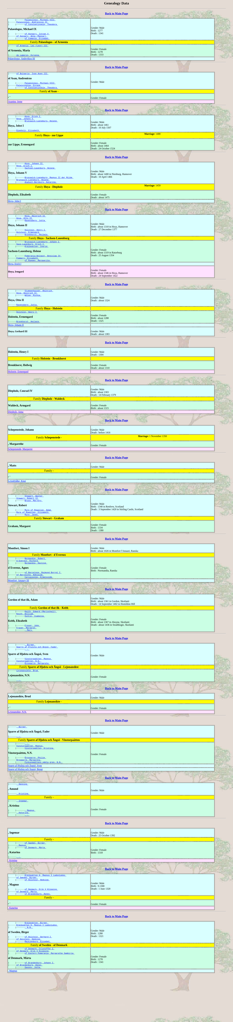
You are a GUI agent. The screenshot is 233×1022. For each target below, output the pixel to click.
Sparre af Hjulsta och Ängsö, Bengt (25, 803)
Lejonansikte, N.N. (17, 742)
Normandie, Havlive (36, 585)
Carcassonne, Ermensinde (39, 600)
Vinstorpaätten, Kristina (39, 780)
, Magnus (30, 845)
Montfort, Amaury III (18, 604)
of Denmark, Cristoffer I (39, 993)
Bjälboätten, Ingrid (36, 260)
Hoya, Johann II (34, 171)
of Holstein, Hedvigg (37, 919)
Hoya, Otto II (24, 229)
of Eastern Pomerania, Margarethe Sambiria (50, 998)
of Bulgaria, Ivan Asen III (32, 77)
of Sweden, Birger (35, 879)
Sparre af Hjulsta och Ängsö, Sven (25, 799)
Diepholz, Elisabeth (28, 137)
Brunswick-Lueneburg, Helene (41, 127)
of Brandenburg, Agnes (38, 934)
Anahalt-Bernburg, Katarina (41, 192)
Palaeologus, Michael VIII (40, 20)
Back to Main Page (116, 13)
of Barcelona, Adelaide (30, 598)
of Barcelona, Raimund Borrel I (43, 595)
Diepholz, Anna (15, 430)
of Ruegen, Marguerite (38, 275)
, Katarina (23, 848)
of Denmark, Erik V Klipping (41, 929)
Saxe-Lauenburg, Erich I (30, 257)
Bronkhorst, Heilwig (36, 247)
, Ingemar (22, 836)
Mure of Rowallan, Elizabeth (33, 532)
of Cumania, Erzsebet (37, 41)
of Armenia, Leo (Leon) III (32, 48)
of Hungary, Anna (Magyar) (31, 38)
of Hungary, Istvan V (37, 35)
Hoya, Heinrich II (35, 226)
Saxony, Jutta (33, 1013)
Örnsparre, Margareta (37, 692)
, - (27, 677)
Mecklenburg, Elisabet (38, 985)
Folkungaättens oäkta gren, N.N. (44, 795)
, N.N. (29, 969)
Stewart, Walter (34, 514)
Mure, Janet (32, 535)
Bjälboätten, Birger (36, 964)
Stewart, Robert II (27, 517)
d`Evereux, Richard (27, 582)
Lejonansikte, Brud (27, 700)
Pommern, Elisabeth (27, 273)
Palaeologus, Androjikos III (21, 62)
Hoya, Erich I (33, 122)
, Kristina (23, 828)
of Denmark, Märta (35, 885)
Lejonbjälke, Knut (17, 499)
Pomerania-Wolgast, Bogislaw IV (43, 270)
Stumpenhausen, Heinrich (39, 306)
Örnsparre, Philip (35, 790)
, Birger (30, 671)
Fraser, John (32, 651)
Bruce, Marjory (33, 520)
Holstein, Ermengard (28, 244)
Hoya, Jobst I (14, 211)
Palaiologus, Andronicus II (32, 22)
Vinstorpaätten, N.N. (28, 689)
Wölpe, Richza (33, 312)
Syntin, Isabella (35, 641)
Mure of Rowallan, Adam (38, 530)
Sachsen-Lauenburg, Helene (40, 176)
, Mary (29, 656)
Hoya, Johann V (25, 125)
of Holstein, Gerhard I (38, 979)
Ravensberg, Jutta (35, 231)
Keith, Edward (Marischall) (41, 635)
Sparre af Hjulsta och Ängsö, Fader (37, 674)
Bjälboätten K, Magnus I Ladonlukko (45, 914)
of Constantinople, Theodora (41, 25)
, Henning (22, 818)
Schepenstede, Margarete (20, 467)
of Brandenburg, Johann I (39, 1008)
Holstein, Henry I (35, 241)
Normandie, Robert (35, 579)
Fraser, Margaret (26, 653)
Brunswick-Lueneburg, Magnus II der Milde (49, 186)
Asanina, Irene (15, 107)
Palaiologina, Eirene (28, 90)
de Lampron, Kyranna (28, 58)
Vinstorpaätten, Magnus (38, 687)
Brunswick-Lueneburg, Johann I (42, 255)
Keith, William (25, 638)
